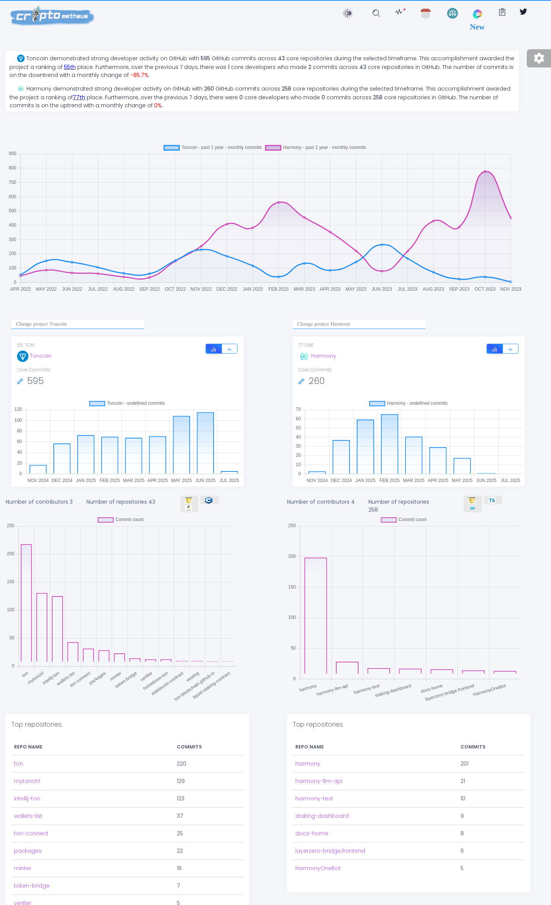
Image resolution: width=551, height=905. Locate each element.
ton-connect (31, 833)
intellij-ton (27, 798)
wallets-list (28, 816)
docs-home (311, 833)
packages (28, 851)
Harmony (317, 356)
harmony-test (314, 798)
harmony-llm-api (318, 781)
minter (22, 868)
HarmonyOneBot (318, 868)
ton (18, 763)
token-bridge (32, 885)
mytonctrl (27, 781)
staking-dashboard (322, 816)
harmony (307, 763)
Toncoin (34, 356)
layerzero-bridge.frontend (330, 851)
